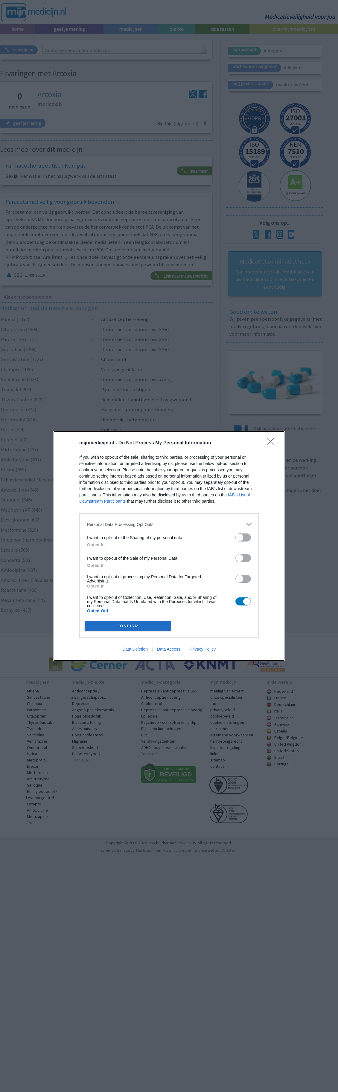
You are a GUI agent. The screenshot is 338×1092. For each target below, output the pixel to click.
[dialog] (169, 546)
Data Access (168, 649)
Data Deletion (135, 649)
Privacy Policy (203, 649)
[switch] (243, 537)
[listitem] (169, 524)
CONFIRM (128, 626)
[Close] (272, 443)
